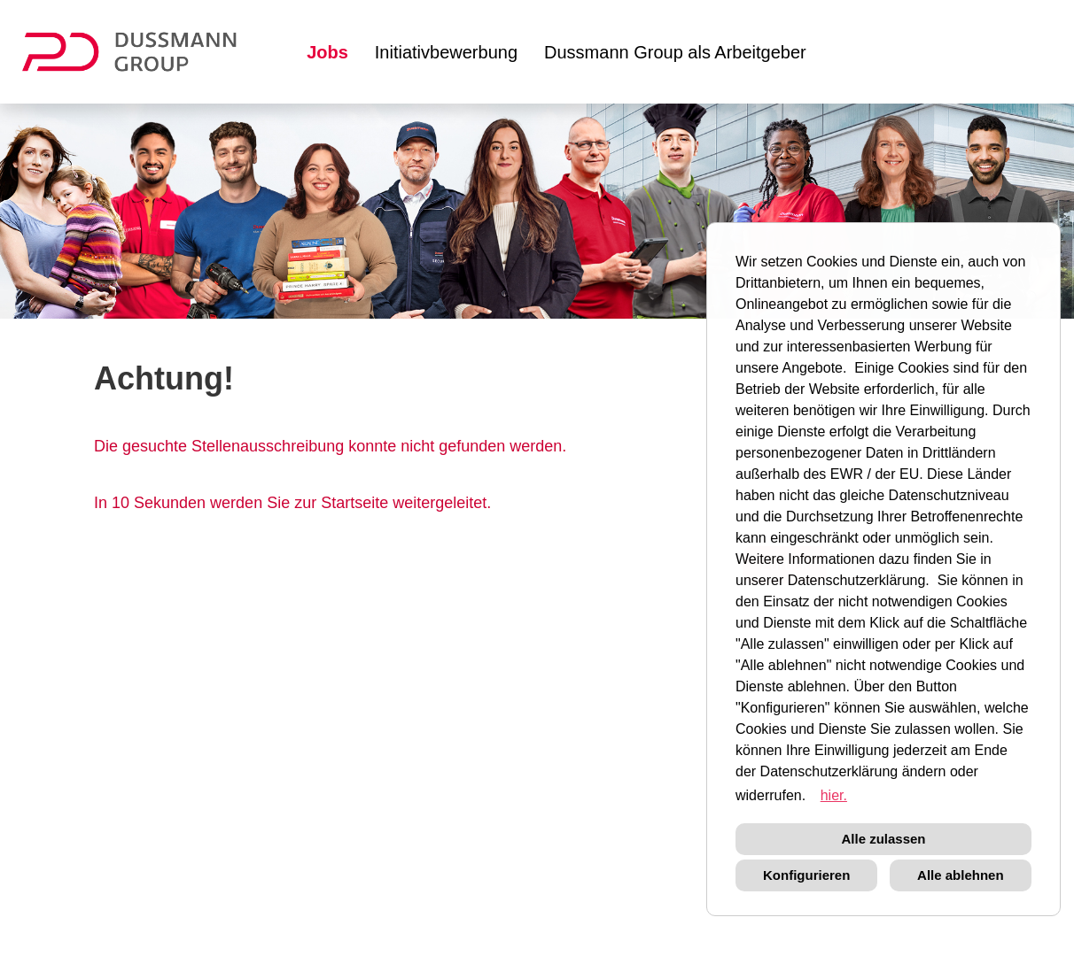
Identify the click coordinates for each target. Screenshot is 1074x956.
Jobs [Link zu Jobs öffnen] (327, 52)
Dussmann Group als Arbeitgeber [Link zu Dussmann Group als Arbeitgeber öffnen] (675, 52)
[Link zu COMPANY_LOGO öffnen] (140, 51)
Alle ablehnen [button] (960, 875)
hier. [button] (834, 795)
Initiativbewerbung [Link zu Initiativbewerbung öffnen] (446, 52)
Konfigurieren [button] (806, 875)
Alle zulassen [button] (883, 838)
